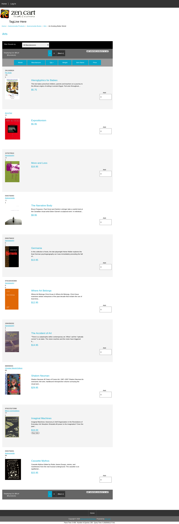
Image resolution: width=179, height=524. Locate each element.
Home (4, 4)
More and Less (39, 163)
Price (95, 62)
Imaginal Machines (41, 418)
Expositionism (38, 120)
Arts (44, 26)
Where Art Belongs (41, 290)
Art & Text (8, 113)
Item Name (80, 62)
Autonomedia (10, 198)
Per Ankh (8, 73)
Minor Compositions (12, 411)
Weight (64, 62)
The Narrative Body (41, 205)
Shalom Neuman (40, 375)
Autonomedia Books (34, 26)
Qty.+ (52, 62)
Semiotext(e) (9, 155)
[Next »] (60, 53)
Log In (13, 4)
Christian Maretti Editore (13, 368)
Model (20, 62)
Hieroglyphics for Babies (44, 80)
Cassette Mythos (40, 460)
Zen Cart (107, 519)
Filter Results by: (10, 44)
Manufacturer (36, 62)
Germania (36, 248)
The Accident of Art (41, 333)
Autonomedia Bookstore (88, 519)
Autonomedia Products (16, 26)
